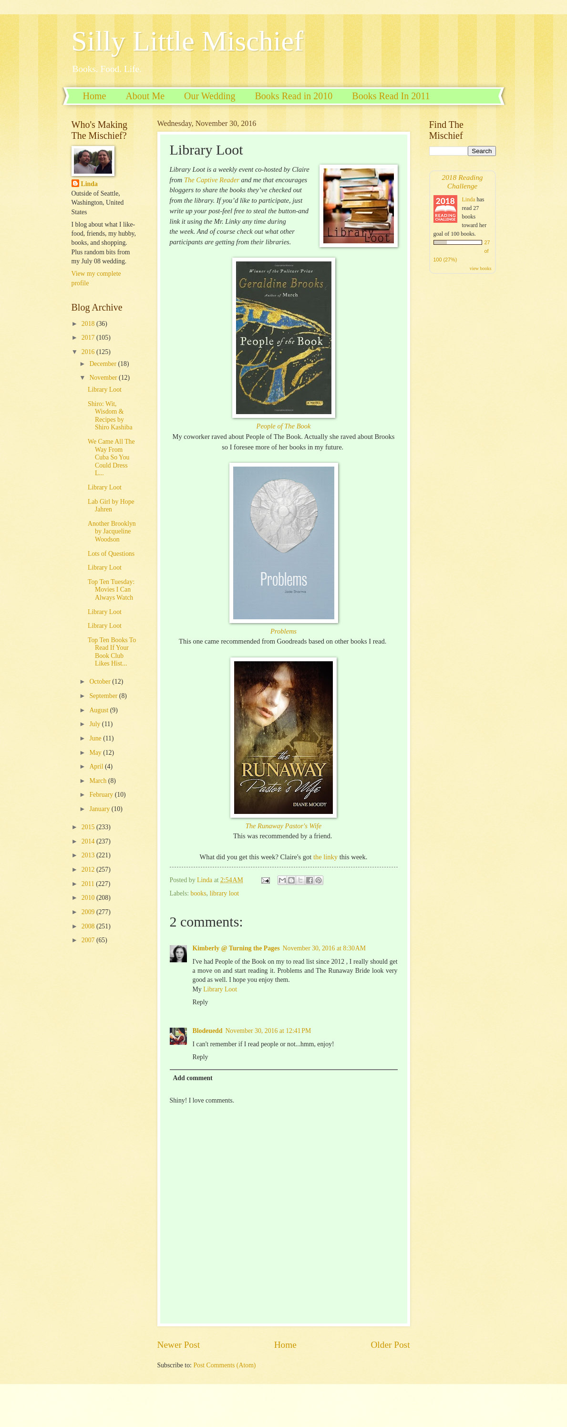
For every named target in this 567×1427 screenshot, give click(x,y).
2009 (89, 912)
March (98, 780)
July (95, 724)
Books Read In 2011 (391, 96)
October (100, 681)
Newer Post (178, 1345)
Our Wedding (209, 96)
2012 (89, 869)
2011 (89, 883)
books (198, 893)
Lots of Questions (111, 553)
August (99, 710)
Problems (283, 631)
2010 (89, 897)
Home (94, 96)
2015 (89, 827)
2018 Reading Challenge (462, 181)
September (104, 695)
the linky (326, 857)
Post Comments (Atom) (224, 1365)
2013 (89, 855)
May (96, 752)
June (96, 738)
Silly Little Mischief (188, 41)
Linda (89, 183)
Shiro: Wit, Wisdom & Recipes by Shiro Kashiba (110, 415)
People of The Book (284, 426)
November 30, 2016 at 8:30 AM (324, 948)
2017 (89, 337)
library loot (224, 893)
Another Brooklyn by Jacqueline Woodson (112, 531)
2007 (89, 940)
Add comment (192, 1078)
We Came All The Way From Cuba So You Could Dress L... (111, 457)
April (97, 766)
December (103, 363)
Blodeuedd (208, 1030)
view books (481, 268)
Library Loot (220, 989)
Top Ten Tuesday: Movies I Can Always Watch (111, 589)
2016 (89, 351)
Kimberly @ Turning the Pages (236, 948)
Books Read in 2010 (294, 96)
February (101, 794)
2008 (89, 926)
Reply (200, 1002)
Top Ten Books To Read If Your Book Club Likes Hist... (112, 651)
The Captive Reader (211, 180)
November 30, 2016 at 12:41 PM (268, 1030)
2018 (89, 323)
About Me (145, 96)
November (104, 377)
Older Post (390, 1345)
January (100, 808)
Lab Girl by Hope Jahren (111, 505)
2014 (89, 841)
